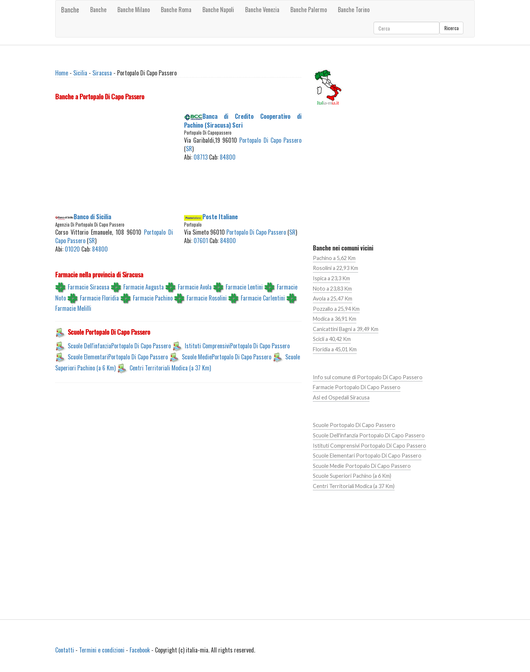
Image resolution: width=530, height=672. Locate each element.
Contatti (64, 650)
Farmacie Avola (195, 286)
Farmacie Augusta (143, 286)
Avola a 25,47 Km (332, 298)
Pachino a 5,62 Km (334, 258)
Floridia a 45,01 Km (335, 349)
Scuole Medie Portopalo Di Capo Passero (362, 466)
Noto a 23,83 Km (332, 288)
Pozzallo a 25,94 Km (336, 309)
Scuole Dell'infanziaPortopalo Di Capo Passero (119, 345)
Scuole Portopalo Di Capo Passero (354, 425)
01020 (72, 249)
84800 (228, 157)
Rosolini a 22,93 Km (335, 268)
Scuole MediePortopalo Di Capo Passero (226, 356)
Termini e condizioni (101, 650)
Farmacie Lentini (244, 286)
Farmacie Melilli (73, 308)
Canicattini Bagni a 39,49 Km (345, 329)
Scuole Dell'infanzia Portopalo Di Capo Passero (369, 435)
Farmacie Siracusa (88, 286)
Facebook (140, 650)
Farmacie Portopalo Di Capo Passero (356, 387)
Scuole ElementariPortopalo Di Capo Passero (118, 356)
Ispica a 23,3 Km (331, 278)
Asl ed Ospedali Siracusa (341, 397)
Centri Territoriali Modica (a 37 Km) (170, 367)
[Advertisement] (114, 158)
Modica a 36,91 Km (334, 319)
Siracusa (102, 72)
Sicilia (80, 72)
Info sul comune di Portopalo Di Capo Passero (368, 377)
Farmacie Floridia (99, 298)
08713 (201, 157)
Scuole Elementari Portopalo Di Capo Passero (367, 455)
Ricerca (451, 28)
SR (189, 148)
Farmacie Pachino (153, 298)
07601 (201, 240)
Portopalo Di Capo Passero (270, 140)
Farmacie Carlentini (263, 298)
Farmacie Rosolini (207, 298)
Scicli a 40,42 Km (332, 339)
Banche (70, 9)
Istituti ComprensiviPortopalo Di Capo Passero (237, 345)
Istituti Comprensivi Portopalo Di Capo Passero (369, 445)
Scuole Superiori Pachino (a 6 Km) (352, 476)
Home (61, 72)
